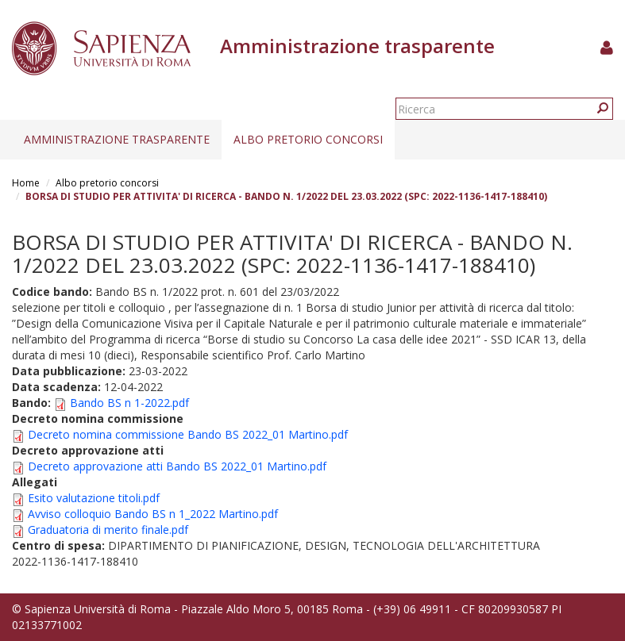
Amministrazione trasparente (117, 139)
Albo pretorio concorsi (308, 139)
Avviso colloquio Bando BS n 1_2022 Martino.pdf (153, 513)
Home (26, 183)
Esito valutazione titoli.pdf (94, 497)
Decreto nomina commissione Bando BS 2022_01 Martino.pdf (188, 434)
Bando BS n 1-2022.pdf (129, 402)
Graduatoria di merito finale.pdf (108, 529)
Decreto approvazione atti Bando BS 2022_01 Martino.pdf (177, 466)
